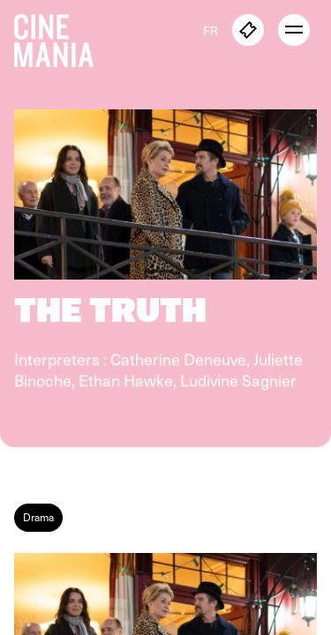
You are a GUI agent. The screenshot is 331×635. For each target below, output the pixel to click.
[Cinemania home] (61, 37)
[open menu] (294, 30)
